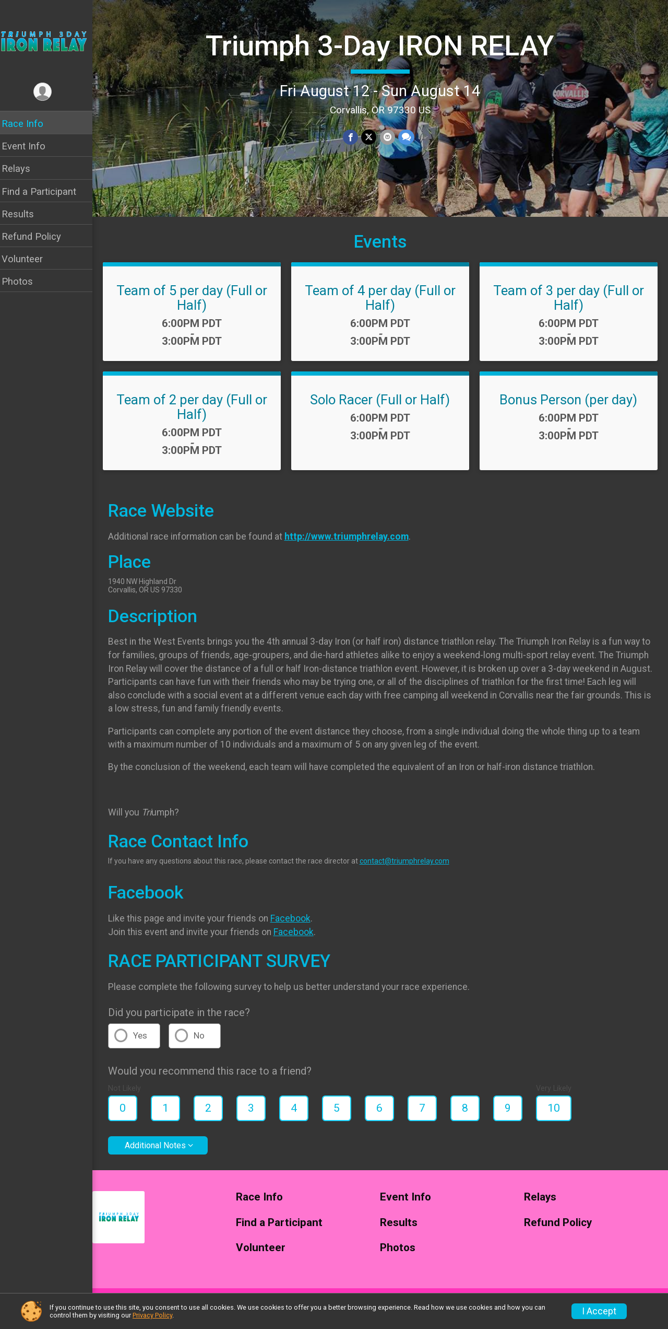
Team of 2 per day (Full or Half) (197, 415)
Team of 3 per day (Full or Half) (569, 305)
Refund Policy (38, 236)
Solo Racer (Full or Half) (384, 407)
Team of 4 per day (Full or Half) (383, 305)
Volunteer (29, 258)
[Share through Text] (409, 137)
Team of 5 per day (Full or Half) (197, 305)
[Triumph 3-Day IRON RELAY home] (50, 40)
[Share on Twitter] (372, 137)
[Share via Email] (390, 137)
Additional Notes (162, 1153)
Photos (24, 281)
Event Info (30, 146)
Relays (22, 168)
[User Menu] (49, 92)
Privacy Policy (152, 1315)
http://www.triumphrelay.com (353, 544)
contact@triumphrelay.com (411, 869)
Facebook (297, 926)
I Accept (599, 1311)
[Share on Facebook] (354, 137)
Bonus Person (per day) (570, 407)
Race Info (29, 123)
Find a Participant (45, 191)
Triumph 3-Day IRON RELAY (383, 45)
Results (24, 213)
